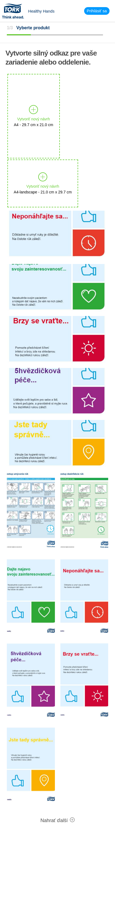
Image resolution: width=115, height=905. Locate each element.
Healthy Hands (41, 11)
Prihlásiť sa (97, 11)
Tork (14, 11)
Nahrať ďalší (57, 820)
